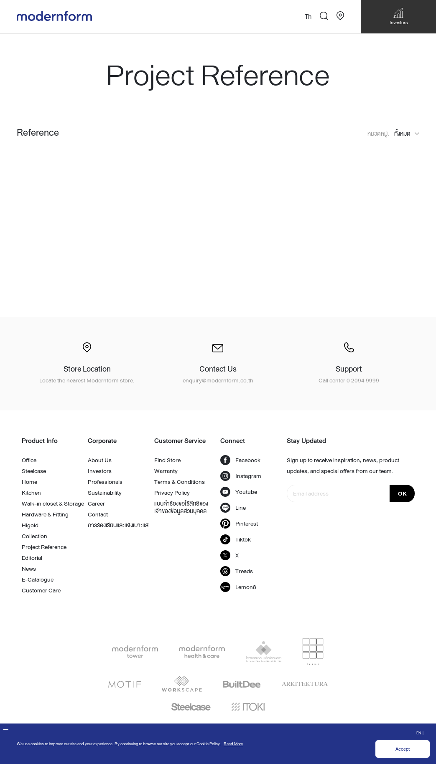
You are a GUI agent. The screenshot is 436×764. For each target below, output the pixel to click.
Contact (98, 514)
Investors (100, 471)
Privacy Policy (172, 493)
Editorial (32, 558)
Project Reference (44, 547)
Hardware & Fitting (45, 514)
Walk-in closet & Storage (53, 503)
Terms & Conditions (179, 482)
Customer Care (41, 590)
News (29, 569)
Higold (30, 525)
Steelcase (34, 471)
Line (233, 508)
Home (29, 482)
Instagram (240, 476)
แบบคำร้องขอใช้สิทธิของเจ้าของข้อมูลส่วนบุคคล (181, 507)
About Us (100, 460)
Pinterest (239, 524)
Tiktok (235, 539)
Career (96, 503)
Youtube (238, 492)
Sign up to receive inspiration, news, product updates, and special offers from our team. (343, 465)
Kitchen (31, 493)
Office (29, 460)
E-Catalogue (38, 579)
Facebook (240, 460)
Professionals (105, 482)
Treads (236, 571)
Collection (34, 536)
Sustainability (105, 493)
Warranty (166, 471)
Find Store (167, 460)
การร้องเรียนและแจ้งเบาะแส (118, 525)
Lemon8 (238, 587)
